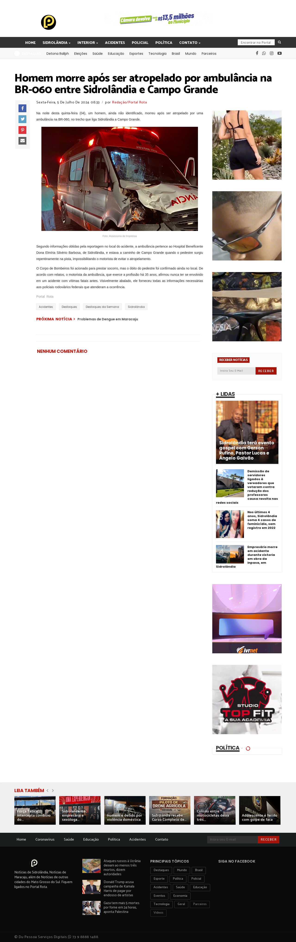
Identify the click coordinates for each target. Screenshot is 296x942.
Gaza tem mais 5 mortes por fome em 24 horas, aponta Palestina (121, 907)
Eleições (80, 53)
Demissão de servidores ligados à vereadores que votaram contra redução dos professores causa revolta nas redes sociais (247, 487)
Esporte (159, 878)
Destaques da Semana (102, 307)
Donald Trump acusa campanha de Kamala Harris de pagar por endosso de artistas (119, 888)
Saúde (97, 53)
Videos (158, 912)
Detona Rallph (57, 53)
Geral (181, 904)
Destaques (69, 307)
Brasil (176, 53)
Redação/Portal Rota (129, 102)
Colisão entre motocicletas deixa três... (213, 815)
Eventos (159, 896)
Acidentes (115, 43)
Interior (86, 43)
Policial (140, 43)
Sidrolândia (55, 43)
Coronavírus (45, 839)
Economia (180, 896)
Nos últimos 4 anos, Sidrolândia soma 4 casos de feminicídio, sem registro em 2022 (262, 520)
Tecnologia (157, 53)
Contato (188, 43)
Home (30, 43)
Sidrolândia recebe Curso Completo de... (169, 817)
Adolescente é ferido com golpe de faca (259, 817)
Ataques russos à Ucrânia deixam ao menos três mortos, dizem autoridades (122, 867)
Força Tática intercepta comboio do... (34, 815)
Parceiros (209, 53)
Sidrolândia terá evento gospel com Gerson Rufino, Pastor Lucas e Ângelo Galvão (246, 450)
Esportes (136, 53)
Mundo (190, 53)
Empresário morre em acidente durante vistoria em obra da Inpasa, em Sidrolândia (247, 557)
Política (163, 43)
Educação (116, 53)
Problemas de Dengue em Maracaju (107, 319)
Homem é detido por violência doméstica (124, 817)
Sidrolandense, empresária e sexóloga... (74, 815)
